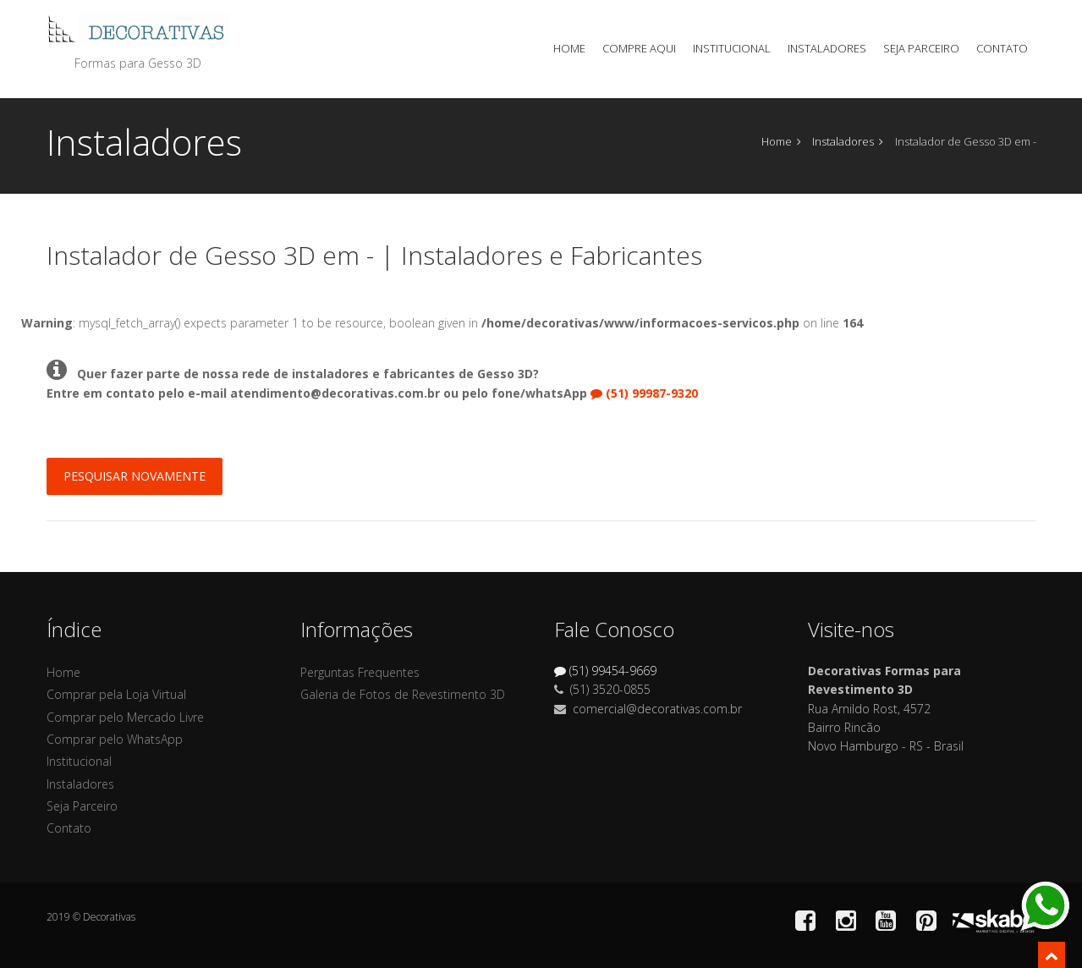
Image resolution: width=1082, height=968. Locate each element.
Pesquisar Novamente (134, 476)
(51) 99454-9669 (605, 671)
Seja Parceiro (921, 48)
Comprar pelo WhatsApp (115, 739)
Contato (1002, 48)
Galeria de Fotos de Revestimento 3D (402, 694)
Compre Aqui (639, 48)
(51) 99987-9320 (644, 393)
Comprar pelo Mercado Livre (125, 717)
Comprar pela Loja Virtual (116, 694)
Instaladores (827, 48)
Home (569, 48)
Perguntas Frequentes (360, 672)
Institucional (732, 48)
